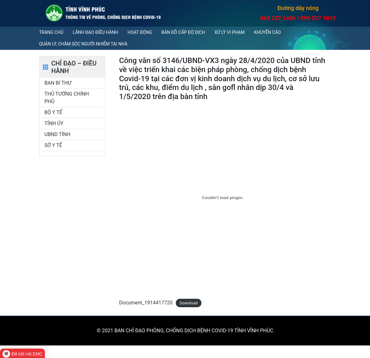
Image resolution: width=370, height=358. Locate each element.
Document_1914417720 (146, 303)
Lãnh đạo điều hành (95, 32)
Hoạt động (139, 32)
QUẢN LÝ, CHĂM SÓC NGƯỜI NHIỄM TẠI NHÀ (83, 43)
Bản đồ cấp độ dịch (183, 32)
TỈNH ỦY (54, 123)
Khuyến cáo (267, 32)
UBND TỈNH (58, 134)
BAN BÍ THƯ (58, 83)
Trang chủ (51, 32)
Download (188, 303)
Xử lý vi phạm (229, 32)
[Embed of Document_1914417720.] (222, 198)
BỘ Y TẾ (53, 112)
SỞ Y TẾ (53, 145)
